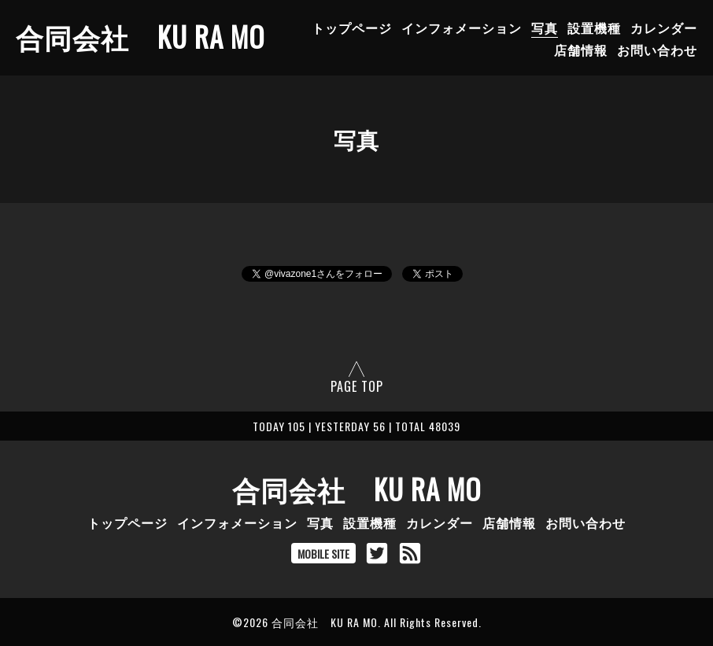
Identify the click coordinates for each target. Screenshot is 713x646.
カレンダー (663, 27)
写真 (544, 27)
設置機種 (594, 27)
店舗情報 (581, 49)
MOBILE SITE (323, 553)
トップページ (352, 27)
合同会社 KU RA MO (140, 36)
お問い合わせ (657, 49)
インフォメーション (461, 27)
